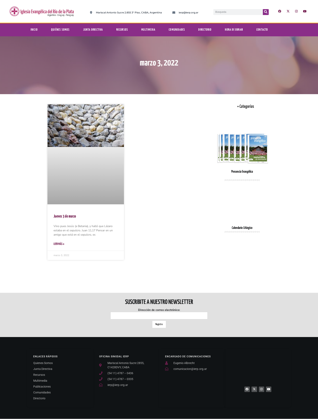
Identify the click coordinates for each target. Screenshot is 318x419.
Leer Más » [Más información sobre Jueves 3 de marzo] (59, 244)
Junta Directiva (93, 29)
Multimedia (148, 29)
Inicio (34, 29)
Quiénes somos (60, 29)
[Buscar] (266, 12)
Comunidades (177, 29)
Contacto (262, 29)
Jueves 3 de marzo (65, 216)
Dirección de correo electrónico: (159, 313)
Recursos (122, 29)
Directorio (205, 29)
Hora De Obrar (234, 29)
